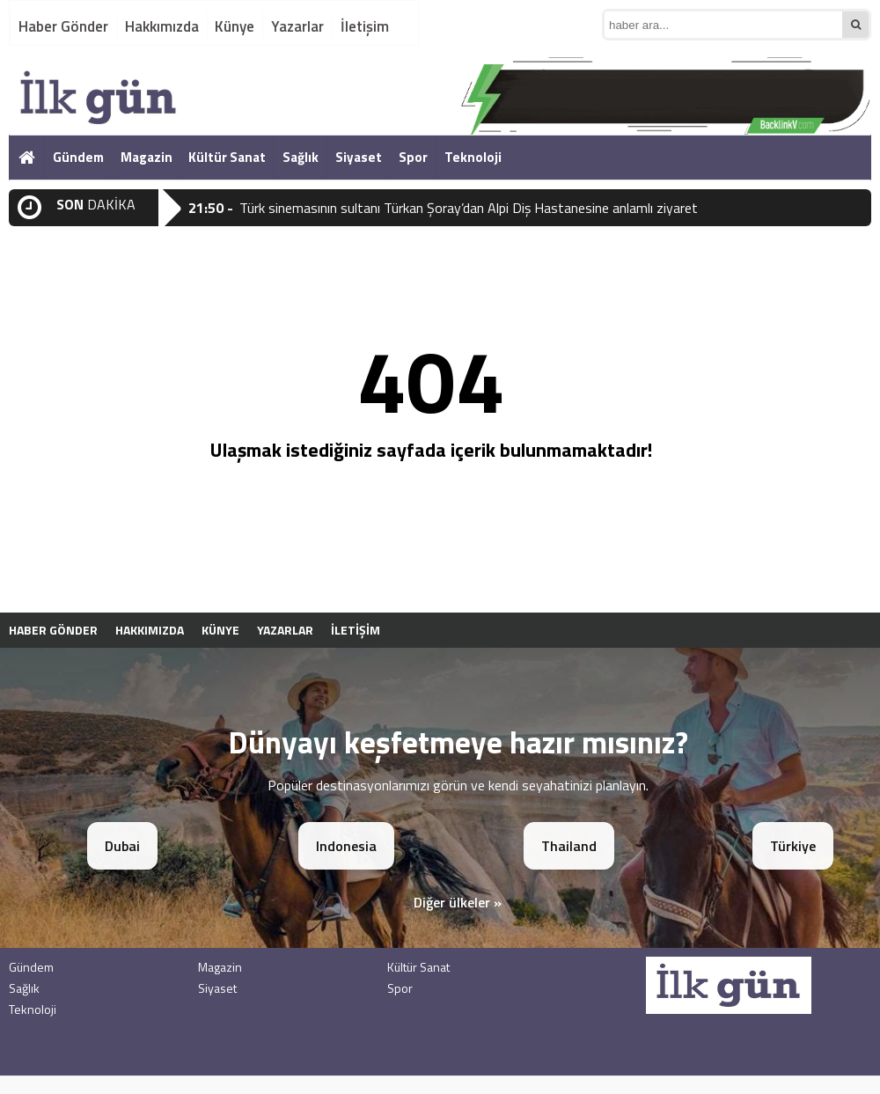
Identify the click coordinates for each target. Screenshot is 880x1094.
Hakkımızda (162, 26)
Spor (413, 157)
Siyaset (358, 157)
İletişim (365, 26)
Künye (234, 26)
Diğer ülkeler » (458, 902)
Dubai (122, 845)
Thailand (569, 845)
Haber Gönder (63, 26)
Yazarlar (297, 26)
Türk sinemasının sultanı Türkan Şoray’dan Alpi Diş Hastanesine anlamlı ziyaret (468, 207)
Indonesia (346, 845)
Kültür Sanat (227, 157)
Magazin (146, 157)
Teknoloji (473, 157)
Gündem (78, 157)
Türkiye (793, 845)
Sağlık (300, 157)
